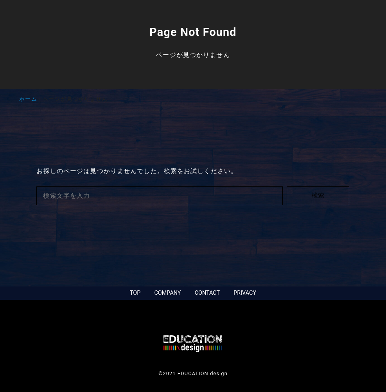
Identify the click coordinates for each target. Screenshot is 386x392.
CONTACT (207, 293)
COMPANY (167, 293)
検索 (318, 195)
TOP (135, 293)
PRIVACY (244, 293)
